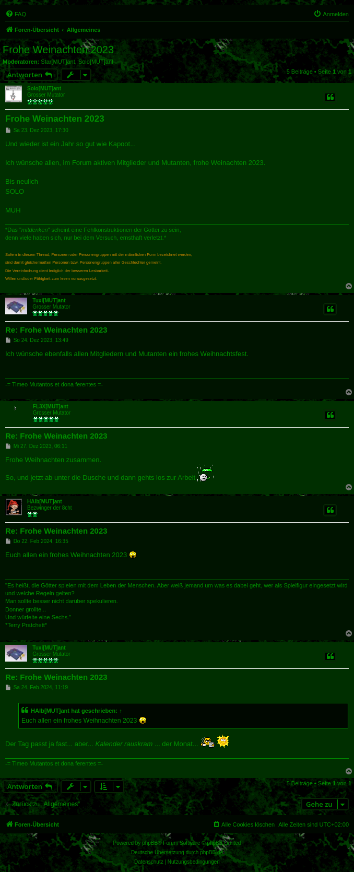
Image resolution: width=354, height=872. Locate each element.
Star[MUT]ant (58, 61)
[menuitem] (15, 14)
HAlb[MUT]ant (44, 501)
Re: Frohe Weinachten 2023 (56, 329)
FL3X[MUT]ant (50, 406)
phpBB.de (211, 852)
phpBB (150, 843)
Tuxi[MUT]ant (48, 300)
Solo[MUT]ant (95, 61)
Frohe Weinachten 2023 (58, 49)
